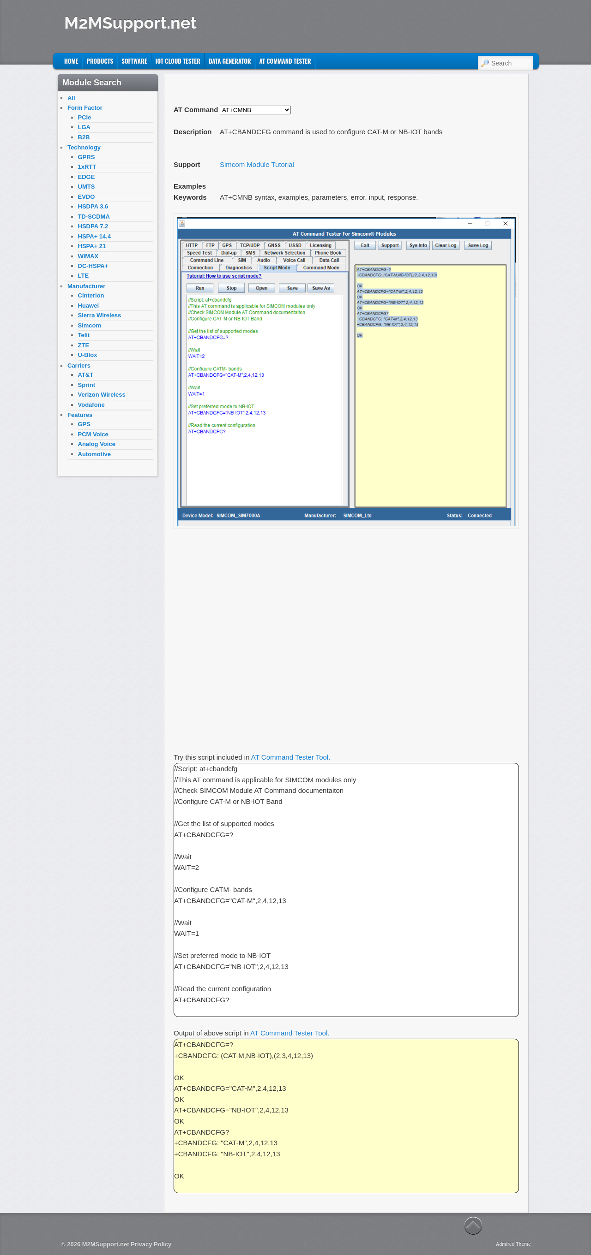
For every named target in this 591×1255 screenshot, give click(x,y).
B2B (84, 137)
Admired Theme (513, 1244)
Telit (84, 335)
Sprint (87, 384)
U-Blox (87, 354)
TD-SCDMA (94, 216)
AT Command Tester (285, 60)
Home (71, 60)
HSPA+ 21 (92, 246)
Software (134, 60)
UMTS (86, 186)
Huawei (88, 305)
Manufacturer (86, 286)
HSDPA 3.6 (93, 206)
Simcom (90, 325)
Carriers (78, 365)
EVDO (86, 196)
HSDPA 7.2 (93, 226)
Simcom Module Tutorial (257, 164)
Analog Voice (96, 443)
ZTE (84, 345)
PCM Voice (93, 434)
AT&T (86, 374)
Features (79, 414)
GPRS (86, 157)
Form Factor (85, 107)
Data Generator (230, 60)
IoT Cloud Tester (178, 60)
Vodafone (91, 404)
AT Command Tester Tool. (290, 757)
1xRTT (87, 166)
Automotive (94, 454)
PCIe (84, 117)
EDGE (86, 176)
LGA (84, 127)
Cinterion (91, 295)
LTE (83, 275)
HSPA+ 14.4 (94, 236)
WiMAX (88, 256)
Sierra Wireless (99, 315)
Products (99, 60)
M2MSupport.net (130, 22)
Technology (84, 147)
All (71, 98)
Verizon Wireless (102, 394)
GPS (84, 424)
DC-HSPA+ (93, 265)
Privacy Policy (151, 1244)
